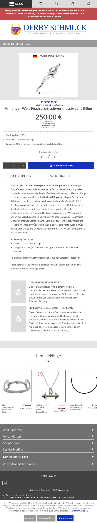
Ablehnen (29, 518)
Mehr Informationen (78, 510)
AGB (55, 490)
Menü (16, 4)
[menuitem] (16, 4)
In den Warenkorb (60, 165)
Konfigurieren (65, 518)
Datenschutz (46, 490)
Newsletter (34, 490)
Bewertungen (58, 176)
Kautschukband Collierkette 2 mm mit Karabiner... (76, 407)
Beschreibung (19, 176)
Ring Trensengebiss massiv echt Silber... (7, 408)
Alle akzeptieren (46, 518)
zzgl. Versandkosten (48, 123)
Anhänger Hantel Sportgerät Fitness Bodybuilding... (42, 408)
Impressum (63, 490)
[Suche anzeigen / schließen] (56, 4)
